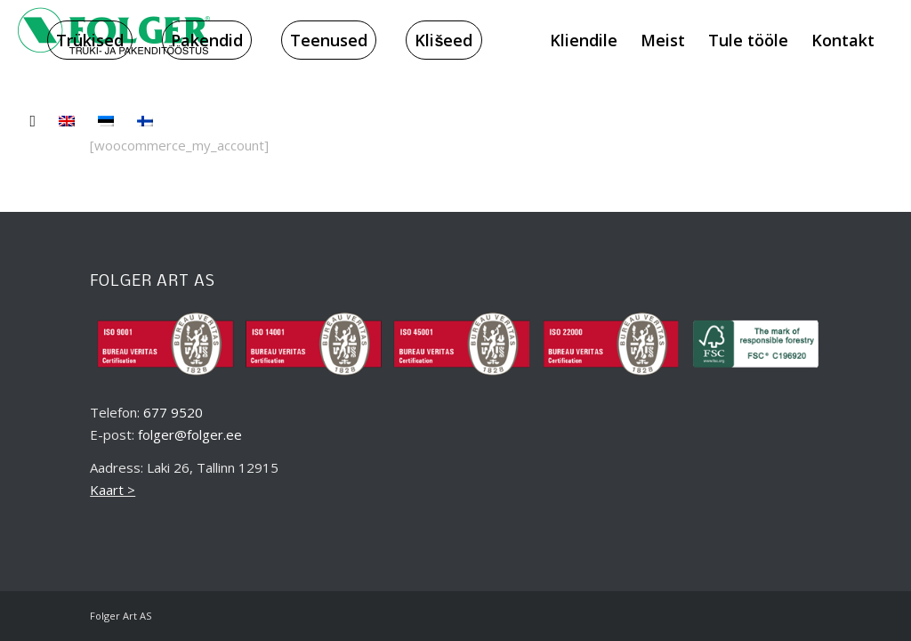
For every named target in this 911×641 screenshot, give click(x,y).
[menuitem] (90, 40)
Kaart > (112, 490)
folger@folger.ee (190, 434)
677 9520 (173, 412)
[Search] (32, 120)
